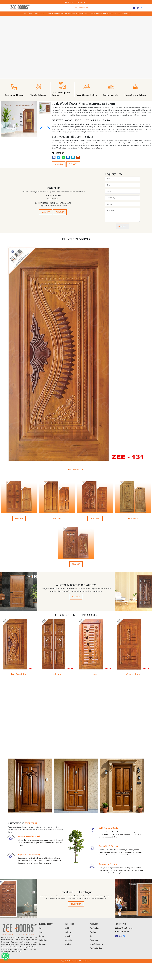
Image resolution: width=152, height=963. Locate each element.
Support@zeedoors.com (124, 928)
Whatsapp (73, 164)
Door (95, 673)
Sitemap (41, 936)
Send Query (122, 226)
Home (24, 14)
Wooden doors (133, 673)
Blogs (117, 14)
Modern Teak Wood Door (96, 944)
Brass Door (95, 14)
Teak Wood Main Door (96, 948)
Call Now (59, 164)
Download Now (76, 904)
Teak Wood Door (76, 469)
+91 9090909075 (122, 931)
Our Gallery (108, 14)
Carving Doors (67, 14)
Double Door (69, 2)
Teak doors (57, 673)
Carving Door (81, 2)
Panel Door (39, 14)
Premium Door (81, 14)
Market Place (43, 940)
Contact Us (126, 14)
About (30, 14)
